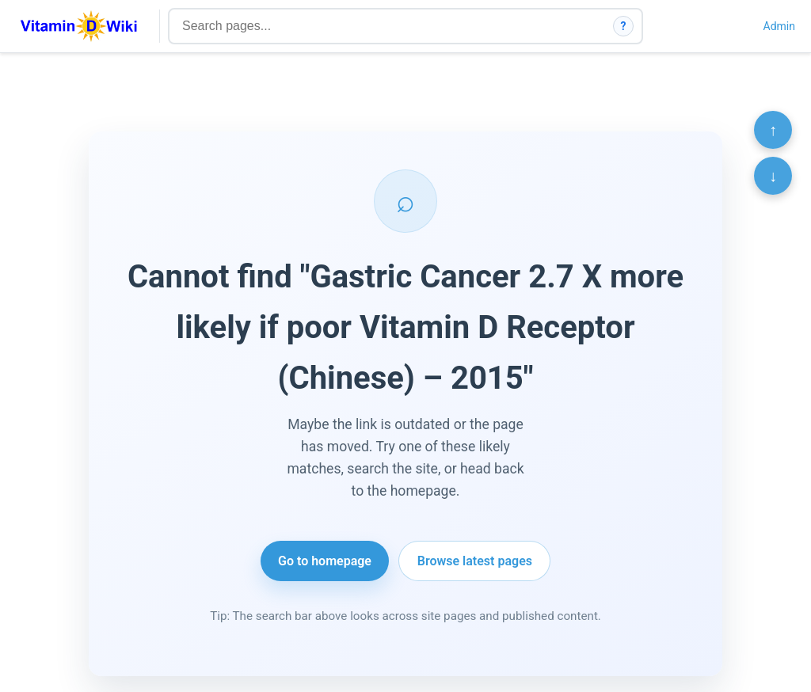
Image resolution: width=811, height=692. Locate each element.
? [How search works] (623, 26)
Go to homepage (324, 560)
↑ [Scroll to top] (773, 130)
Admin (779, 26)
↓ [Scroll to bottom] (773, 175)
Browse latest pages (474, 560)
